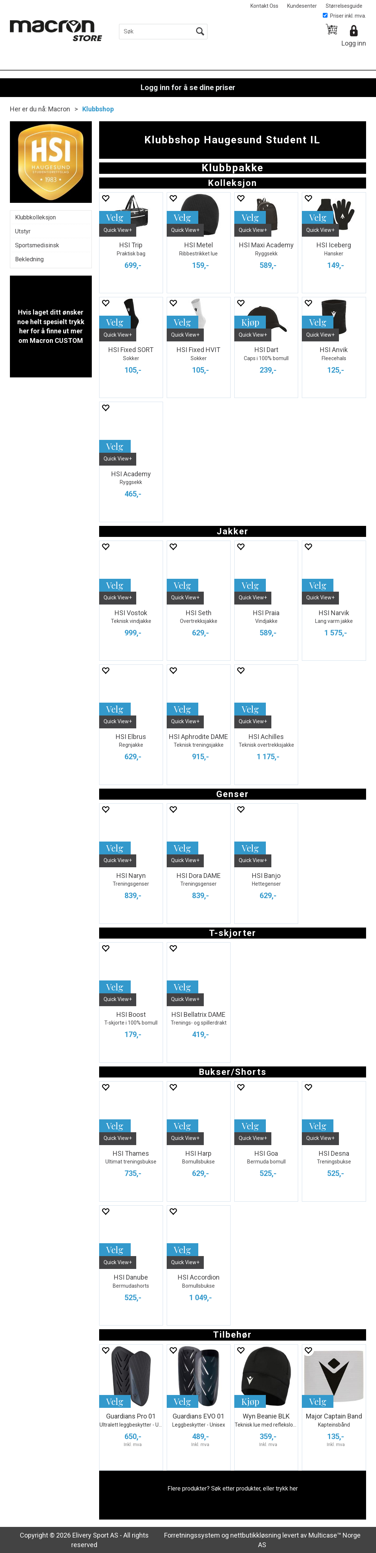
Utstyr (22, 231)
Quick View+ (118, 230)
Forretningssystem (192, 1535)
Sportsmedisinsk (37, 245)
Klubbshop (98, 109)
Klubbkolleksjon (35, 217)
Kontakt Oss (264, 6)
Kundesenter (302, 6)
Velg (114, 217)
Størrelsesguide (344, 6)
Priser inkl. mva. (344, 16)
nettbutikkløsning (255, 1535)
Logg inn (353, 43)
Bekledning (29, 259)
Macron (59, 109)
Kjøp (250, 322)
